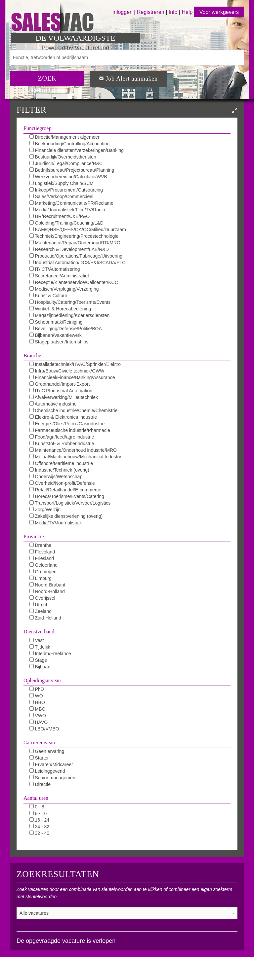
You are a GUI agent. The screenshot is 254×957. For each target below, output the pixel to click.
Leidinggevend (47, 771)
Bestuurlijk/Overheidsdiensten (62, 157)
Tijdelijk (39, 647)
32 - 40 (39, 833)
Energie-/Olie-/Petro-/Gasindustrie (67, 423)
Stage (38, 660)
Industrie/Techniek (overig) (59, 470)
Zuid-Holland (45, 617)
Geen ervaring (46, 751)
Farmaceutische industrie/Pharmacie (69, 430)
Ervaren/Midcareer (51, 764)
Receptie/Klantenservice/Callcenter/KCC (73, 282)
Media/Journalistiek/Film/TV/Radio (67, 209)
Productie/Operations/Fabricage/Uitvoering (75, 256)
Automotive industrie (53, 404)
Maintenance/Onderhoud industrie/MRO (73, 450)
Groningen (43, 571)
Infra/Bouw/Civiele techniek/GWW (67, 370)
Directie (40, 784)
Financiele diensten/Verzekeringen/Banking (76, 150)
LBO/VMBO (44, 728)
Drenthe (40, 545)
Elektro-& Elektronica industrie (63, 417)
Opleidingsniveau (42, 680)
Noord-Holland (47, 591)
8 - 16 (38, 813)
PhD (36, 689)
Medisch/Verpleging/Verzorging (64, 289)
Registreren (151, 12)
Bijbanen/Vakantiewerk (55, 335)
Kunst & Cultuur (48, 295)
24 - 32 (39, 826)
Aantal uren (35, 798)
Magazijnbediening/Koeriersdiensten (69, 315)
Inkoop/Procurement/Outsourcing (66, 190)
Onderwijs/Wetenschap (56, 476)
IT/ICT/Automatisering (54, 269)
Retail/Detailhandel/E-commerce (65, 489)
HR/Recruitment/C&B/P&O (59, 216)
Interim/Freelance (50, 653)
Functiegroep (37, 128)
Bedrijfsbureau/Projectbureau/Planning (71, 170)
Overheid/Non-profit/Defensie (62, 483)
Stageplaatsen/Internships (59, 341)
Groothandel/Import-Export (59, 384)
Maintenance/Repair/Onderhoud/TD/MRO (74, 242)
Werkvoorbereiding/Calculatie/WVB (68, 176)
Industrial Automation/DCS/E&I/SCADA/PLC (77, 262)
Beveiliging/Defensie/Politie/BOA (65, 328)
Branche (32, 355)
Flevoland (42, 551)
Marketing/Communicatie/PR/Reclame (71, 203)
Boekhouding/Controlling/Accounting (69, 143)
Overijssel (42, 598)
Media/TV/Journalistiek (55, 522)
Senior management (53, 777)
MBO (37, 709)
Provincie (33, 536)
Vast (36, 640)
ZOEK (47, 78)
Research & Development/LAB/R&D (69, 249)
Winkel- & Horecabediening (60, 308)
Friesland (41, 558)
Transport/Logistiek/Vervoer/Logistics (70, 503)
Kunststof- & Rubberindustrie (61, 443)
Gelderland (43, 565)
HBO (37, 702)
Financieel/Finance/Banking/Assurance (72, 377)
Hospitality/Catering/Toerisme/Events (70, 302)
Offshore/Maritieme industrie (61, 463)
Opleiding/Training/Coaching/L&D (66, 223)
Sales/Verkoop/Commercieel (61, 196)
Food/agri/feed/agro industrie (61, 437)
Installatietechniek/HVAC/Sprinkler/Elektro (75, 364)
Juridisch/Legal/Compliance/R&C (66, 163)
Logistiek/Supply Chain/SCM (61, 183)
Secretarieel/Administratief (59, 275)
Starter (39, 758)
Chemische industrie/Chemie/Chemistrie (73, 410)
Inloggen (122, 12)
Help (187, 12)
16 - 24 (39, 820)
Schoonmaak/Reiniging (56, 322)
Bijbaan (40, 666)
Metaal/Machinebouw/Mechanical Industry (75, 456)
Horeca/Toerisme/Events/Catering (66, 496)
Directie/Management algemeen (65, 137)
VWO (37, 715)
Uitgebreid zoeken (47, 90)
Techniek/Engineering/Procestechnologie (74, 236)
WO (36, 695)
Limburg (40, 578)
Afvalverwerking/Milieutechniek (63, 397)
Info (173, 12)
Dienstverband (38, 631)
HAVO (38, 722)
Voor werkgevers (219, 12)
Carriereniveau (39, 742)
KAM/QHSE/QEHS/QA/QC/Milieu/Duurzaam (77, 229)
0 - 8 (36, 806)
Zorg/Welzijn (45, 509)
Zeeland (40, 611)
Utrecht (39, 604)
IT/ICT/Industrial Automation (60, 390)
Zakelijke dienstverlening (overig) (66, 516)
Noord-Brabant (47, 584)
